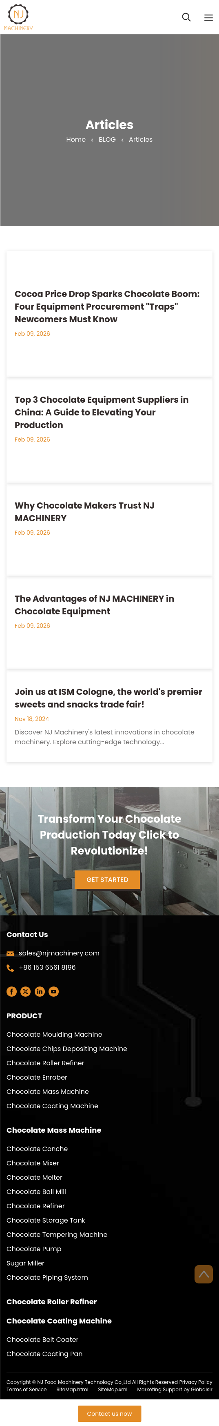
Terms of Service (26, 1389)
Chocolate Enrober (37, 1077)
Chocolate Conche (37, 1149)
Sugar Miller (25, 1263)
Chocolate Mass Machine (48, 1091)
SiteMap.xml (113, 1389)
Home (76, 139)
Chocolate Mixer (33, 1163)
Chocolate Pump (34, 1249)
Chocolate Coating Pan (44, 1354)
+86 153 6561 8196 (47, 967)
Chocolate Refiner (36, 1206)
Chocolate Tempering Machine (57, 1234)
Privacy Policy (195, 1382)
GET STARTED (109, 881)
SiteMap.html (72, 1389)
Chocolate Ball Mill (36, 1191)
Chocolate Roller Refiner (45, 1063)
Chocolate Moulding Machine (54, 1034)
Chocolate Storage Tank (46, 1220)
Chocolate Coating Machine (52, 1106)
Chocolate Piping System (47, 1277)
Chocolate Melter (34, 1177)
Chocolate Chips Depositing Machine (67, 1048)
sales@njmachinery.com (59, 953)
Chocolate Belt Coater (42, 1339)
